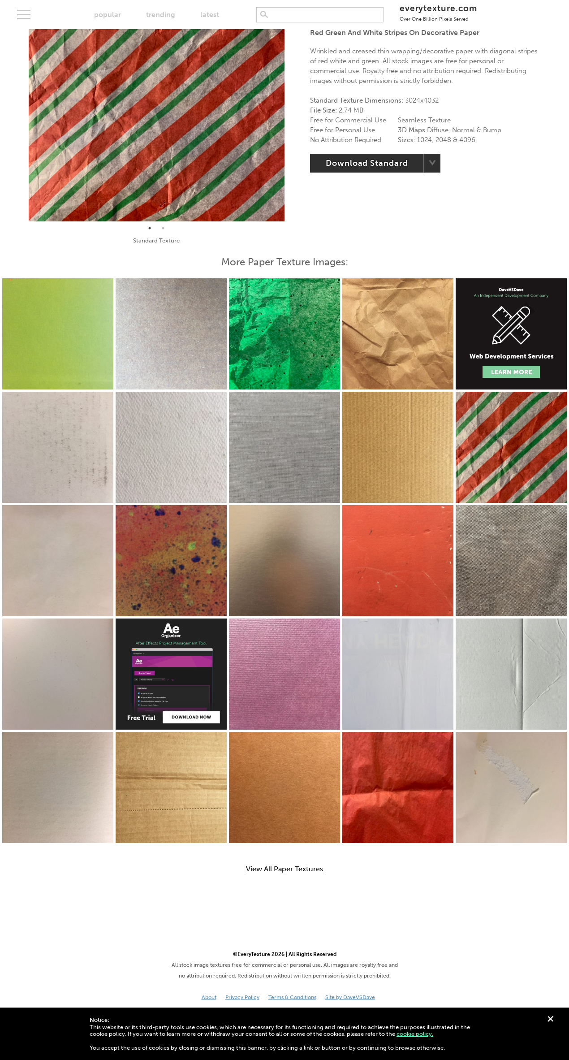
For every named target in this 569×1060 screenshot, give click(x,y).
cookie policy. (415, 1033)
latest (209, 14)
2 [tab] (163, 228)
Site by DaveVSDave (350, 997)
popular (107, 14)
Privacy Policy (242, 997)
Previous (21, 125)
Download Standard (367, 163)
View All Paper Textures (284, 869)
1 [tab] (149, 228)
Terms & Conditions (292, 997)
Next (291, 125)
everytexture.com (438, 12)
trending (160, 14)
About (209, 997)
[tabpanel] (157, 125)
